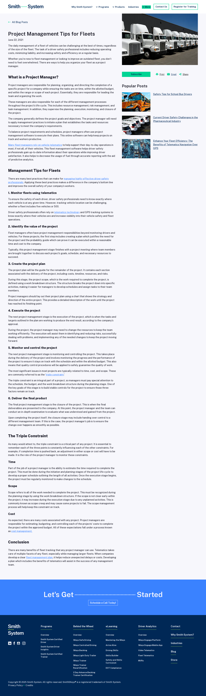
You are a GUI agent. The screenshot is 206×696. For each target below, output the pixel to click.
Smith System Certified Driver (51, 640)
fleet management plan (39, 557)
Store (174, 659)
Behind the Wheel (83, 626)
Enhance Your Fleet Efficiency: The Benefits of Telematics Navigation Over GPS (175, 144)
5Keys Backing (80, 650)
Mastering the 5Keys (115, 640)
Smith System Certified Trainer (51, 655)
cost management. (21, 531)
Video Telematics (146, 650)
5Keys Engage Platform (149, 640)
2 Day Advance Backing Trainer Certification (84, 673)
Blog (173, 651)
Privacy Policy (15, 685)
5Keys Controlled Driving (84, 645)
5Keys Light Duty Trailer (84, 655)
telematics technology (67, 212)
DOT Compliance (113, 668)
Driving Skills (112, 650)
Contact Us (161, 6)
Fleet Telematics (146, 655)
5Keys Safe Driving (82, 640)
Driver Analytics (147, 626)
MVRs (141, 661)
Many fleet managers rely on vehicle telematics (35, 145)
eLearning (111, 626)
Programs (104, 7)
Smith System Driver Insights (50, 648)
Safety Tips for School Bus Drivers (172, 94)
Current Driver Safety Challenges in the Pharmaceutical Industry (175, 119)
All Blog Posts (20, 22)
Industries (133, 7)
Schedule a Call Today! (103, 602)
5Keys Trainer (79, 661)
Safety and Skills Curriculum (114, 661)
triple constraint (55, 374)
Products (120, 7)
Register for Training (185, 6)
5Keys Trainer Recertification (80, 666)
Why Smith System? (81, 7)
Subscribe (136, 74)
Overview (45, 635)
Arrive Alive (111, 645)
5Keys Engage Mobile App (150, 645)
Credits (29, 685)
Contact (175, 626)
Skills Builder (112, 655)
